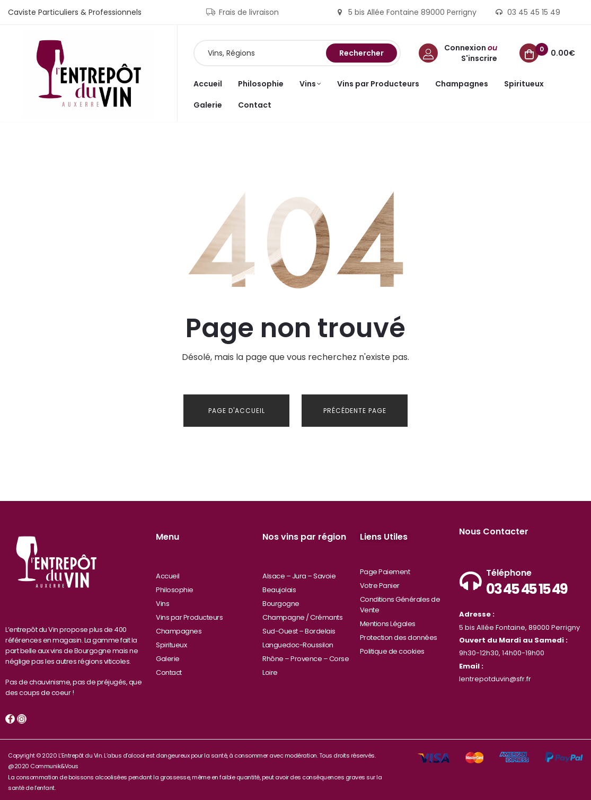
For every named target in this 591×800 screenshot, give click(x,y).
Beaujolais (279, 585)
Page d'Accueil (236, 410)
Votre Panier (380, 581)
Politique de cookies (392, 646)
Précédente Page (354, 410)
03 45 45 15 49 (526, 584)
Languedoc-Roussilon (297, 640)
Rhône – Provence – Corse (305, 654)
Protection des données (398, 633)
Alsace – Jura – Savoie (299, 571)
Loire (270, 668)
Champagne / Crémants (302, 613)
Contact (169, 668)
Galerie (168, 654)
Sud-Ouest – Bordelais (299, 626)
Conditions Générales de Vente (400, 600)
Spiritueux (171, 640)
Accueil (168, 571)
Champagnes (178, 626)
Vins (162, 599)
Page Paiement (385, 567)
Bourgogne (280, 599)
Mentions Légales (388, 619)
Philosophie (174, 585)
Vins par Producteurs (189, 613)
